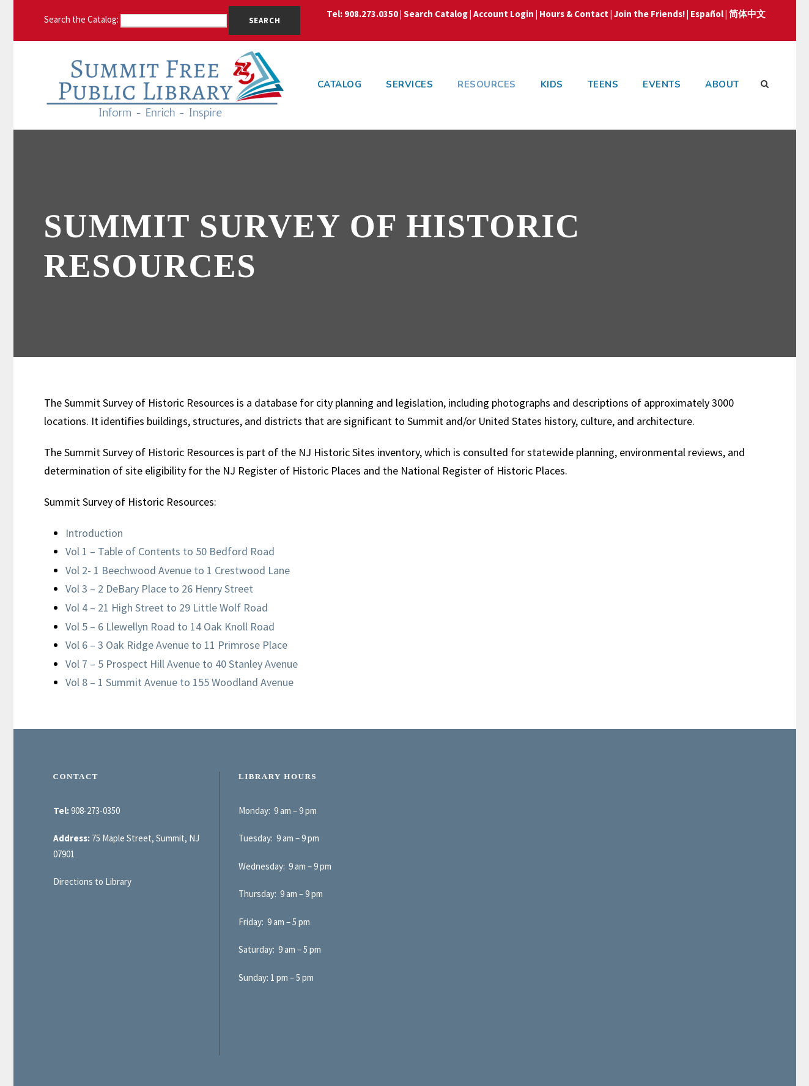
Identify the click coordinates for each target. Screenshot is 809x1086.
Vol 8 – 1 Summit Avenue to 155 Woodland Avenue (179, 682)
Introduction (94, 533)
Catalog (339, 84)
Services (409, 84)
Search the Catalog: (82, 19)
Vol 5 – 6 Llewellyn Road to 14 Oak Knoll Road (170, 626)
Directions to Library (92, 881)
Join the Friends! (649, 14)
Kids (552, 84)
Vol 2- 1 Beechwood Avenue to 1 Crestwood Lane (177, 570)
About (722, 84)
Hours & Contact (573, 14)
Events (662, 84)
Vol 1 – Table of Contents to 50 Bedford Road (170, 551)
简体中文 (747, 14)
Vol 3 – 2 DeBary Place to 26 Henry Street (159, 589)
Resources (486, 84)
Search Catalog (436, 14)
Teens (603, 84)
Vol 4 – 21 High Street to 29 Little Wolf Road (166, 607)
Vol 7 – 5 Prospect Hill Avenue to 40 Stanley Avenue (181, 664)
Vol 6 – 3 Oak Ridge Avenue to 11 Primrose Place (176, 645)
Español (706, 14)
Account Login (503, 14)
